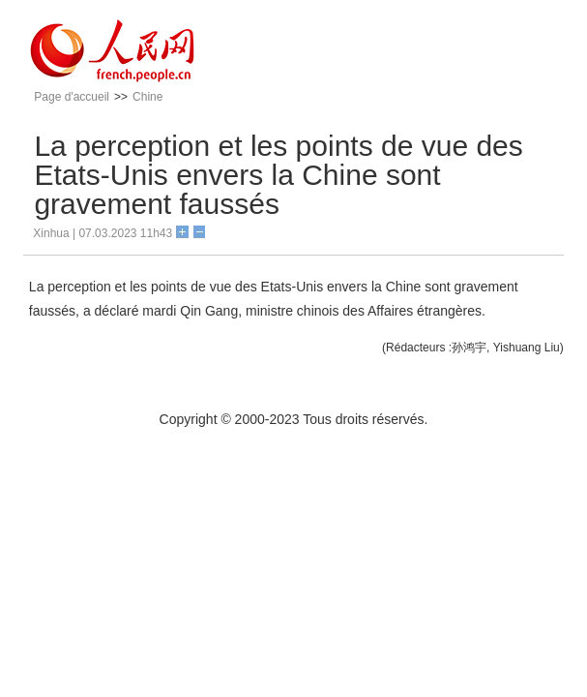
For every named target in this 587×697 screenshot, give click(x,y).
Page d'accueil (71, 97)
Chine (147, 97)
